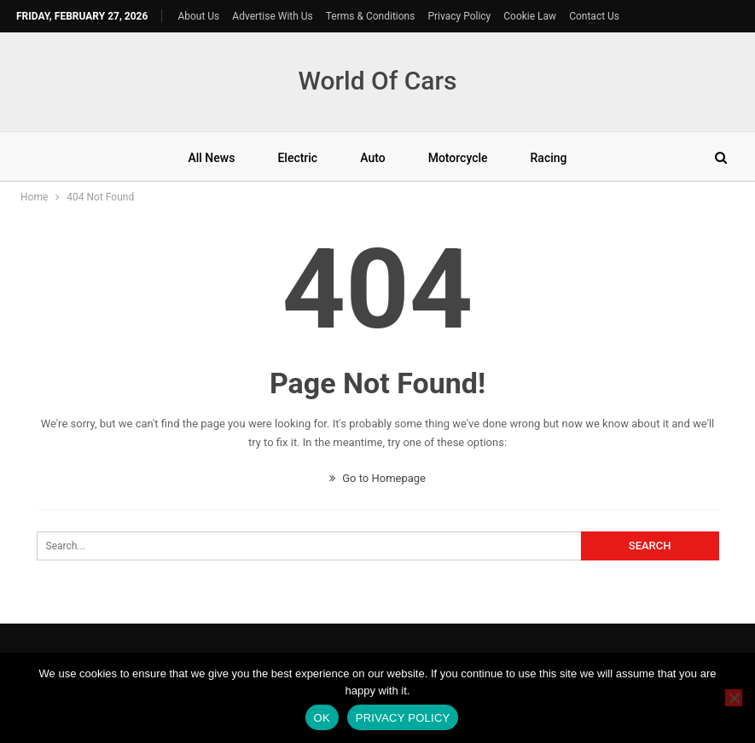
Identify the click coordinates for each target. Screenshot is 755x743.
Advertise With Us (272, 16)
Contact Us (594, 16)
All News (211, 158)
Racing (549, 158)
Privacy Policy (459, 16)
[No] (733, 697)
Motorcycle (458, 158)
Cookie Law (529, 16)
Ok (322, 717)
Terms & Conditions (370, 16)
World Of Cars (377, 81)
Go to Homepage (377, 478)
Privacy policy (403, 717)
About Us (198, 16)
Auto (372, 158)
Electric (297, 158)
